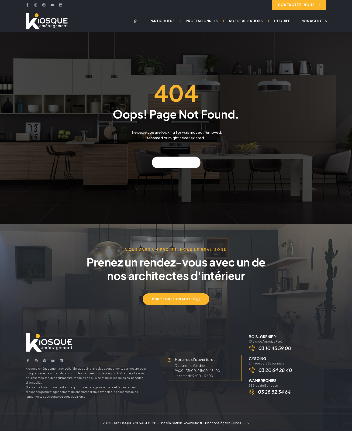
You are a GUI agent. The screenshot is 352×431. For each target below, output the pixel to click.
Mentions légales (218, 424)
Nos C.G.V (241, 424)
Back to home (176, 163)
